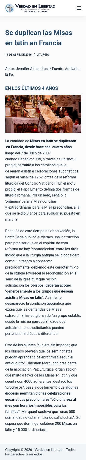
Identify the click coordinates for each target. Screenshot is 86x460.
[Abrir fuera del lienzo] (79, 8)
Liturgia (43, 54)
